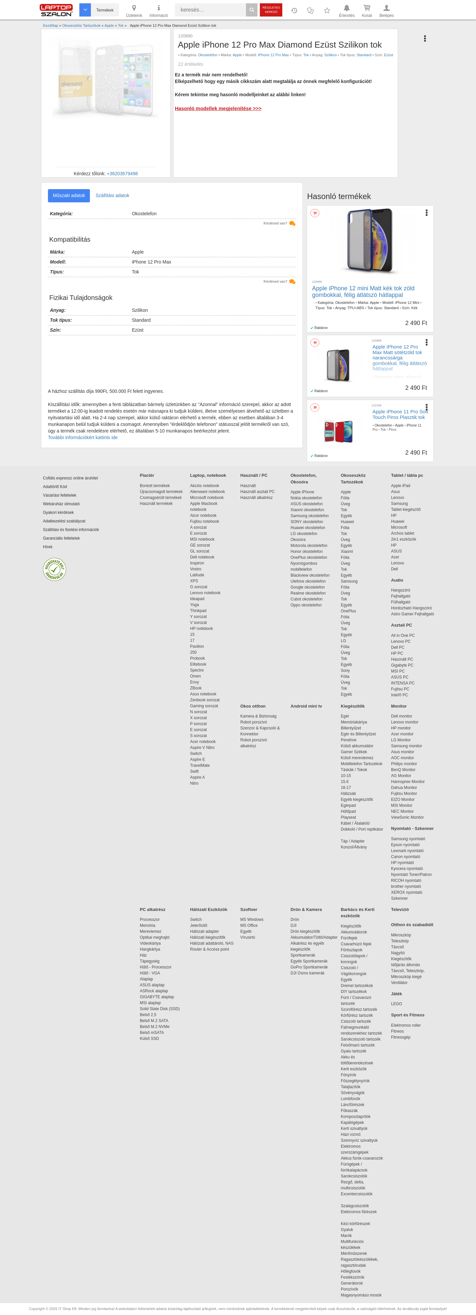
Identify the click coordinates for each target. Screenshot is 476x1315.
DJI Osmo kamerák (309, 973)
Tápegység (149, 961)
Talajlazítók (350, 1087)
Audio (397, 580)
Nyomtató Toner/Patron (411, 874)
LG (343, 640)
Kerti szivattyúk (354, 1128)
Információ (158, 10)
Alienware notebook (207, 491)
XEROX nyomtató (406, 892)
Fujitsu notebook (204, 521)
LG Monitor (401, 740)
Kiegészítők (353, 706)
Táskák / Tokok (354, 769)
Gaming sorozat (205, 706)
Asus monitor (402, 752)
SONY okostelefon (307, 521)
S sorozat (198, 735)
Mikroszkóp (401, 935)
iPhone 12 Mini (407, 303)
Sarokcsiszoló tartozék (360, 1039)
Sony (345, 670)
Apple (237, 55)
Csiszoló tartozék (356, 1021)
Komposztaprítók (356, 1116)
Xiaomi (347, 551)
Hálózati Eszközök (208, 909)
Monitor (399, 706)
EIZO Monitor (403, 799)
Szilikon (330, 55)
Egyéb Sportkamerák (310, 961)
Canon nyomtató (405, 856)
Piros (392, 429)
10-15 (346, 775)
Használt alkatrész (256, 497)
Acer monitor (402, 734)
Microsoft (399, 527)
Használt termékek (156, 503)
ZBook (196, 688)
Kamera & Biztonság (258, 716)
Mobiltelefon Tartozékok (361, 763)
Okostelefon (208, 55)
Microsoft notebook (206, 497)
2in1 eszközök (403, 539)
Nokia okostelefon (306, 498)
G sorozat (198, 587)
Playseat (348, 817)
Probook (197, 658)
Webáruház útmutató (61, 504)
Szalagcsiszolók (355, 1206)
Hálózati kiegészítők (207, 937)
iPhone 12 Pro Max (273, 55)
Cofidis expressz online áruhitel (70, 478)
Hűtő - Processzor (156, 967)
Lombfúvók (350, 1098)
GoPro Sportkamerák (309, 967)
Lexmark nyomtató (407, 850)
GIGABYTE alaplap (158, 997)
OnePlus (348, 611)
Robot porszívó (253, 722)
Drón (295, 919)
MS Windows (251, 919)
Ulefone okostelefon (308, 581)
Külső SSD (149, 1038)
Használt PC (402, 659)
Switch (196, 753)
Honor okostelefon (307, 551)
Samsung (349, 581)
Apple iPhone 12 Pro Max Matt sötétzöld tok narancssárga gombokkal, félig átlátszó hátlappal (400, 357)
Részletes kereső (271, 10)
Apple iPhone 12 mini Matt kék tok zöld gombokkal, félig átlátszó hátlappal (363, 291)
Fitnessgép (401, 1037)
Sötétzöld (396, 386)
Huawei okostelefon (308, 527)
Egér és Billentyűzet (358, 734)
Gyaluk (355, 1229)
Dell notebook (202, 557)
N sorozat (198, 712)
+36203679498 (122, 173)
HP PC (397, 653)
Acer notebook (203, 741)
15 (192, 634)
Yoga (194, 604)
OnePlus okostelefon (309, 557)
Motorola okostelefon (309, 545)
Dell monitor (401, 716)
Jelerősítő (198, 925)
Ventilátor (399, 982)
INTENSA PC (403, 683)
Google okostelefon (308, 587)
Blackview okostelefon (310, 575)
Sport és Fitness (407, 1014)
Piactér (147, 475)
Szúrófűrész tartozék (359, 1009)
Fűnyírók (348, 1075)
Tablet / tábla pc (407, 475)
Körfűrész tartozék (357, 1015)
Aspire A (197, 777)
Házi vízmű (350, 1134)
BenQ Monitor (403, 769)
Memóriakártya (354, 722)
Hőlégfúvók (351, 1271)
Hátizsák (348, 793)
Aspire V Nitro (203, 747)
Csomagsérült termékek (161, 497)
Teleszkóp (400, 941)
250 (193, 652)
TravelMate (201, 765)
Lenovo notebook (205, 593)
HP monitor (401, 728)
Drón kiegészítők (305, 931)
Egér (345, 716)
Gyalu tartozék (353, 1051)
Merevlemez (150, 931)
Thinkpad (198, 610)
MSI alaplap (150, 1003)
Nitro (194, 783)
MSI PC (398, 671)
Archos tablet (402, 533)
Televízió (400, 909)
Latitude (197, 575)
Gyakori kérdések (58, 512)
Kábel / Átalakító (356, 823)
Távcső (397, 947)
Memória (147, 925)
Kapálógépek (352, 1122)
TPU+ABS (355, 308)
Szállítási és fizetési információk (71, 529)
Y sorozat (198, 616)
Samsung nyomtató (408, 839)
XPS (194, 581)
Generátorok (352, 1283)
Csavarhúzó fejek (359, 944)
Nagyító (398, 953)
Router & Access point (209, 949)
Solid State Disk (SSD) (160, 1009)
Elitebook (198, 664)
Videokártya (150, 943)
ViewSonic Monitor (407, 817)
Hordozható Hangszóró (411, 608)
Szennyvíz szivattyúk (359, 1140)
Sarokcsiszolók (356, 1176)
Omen (195, 676)
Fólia (345, 498)
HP (394, 515)
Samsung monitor (406, 746)
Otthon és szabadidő (412, 924)
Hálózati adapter (204, 931)
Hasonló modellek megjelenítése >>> (218, 108)
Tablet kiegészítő (405, 509)
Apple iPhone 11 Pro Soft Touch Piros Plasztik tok (400, 414)
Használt (248, 485)
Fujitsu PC (400, 689)
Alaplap (146, 979)
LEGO (396, 1004)
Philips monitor (404, 763)
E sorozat (198, 533)
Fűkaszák (349, 1110)
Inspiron (197, 563)
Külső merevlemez (357, 758)
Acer (395, 557)
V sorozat (198, 622)
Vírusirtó (247, 937)
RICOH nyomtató (406, 880)
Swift (194, 771)
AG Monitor (401, 775)
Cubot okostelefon (307, 599)
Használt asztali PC (257, 491)
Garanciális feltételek (61, 538)
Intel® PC (399, 695)
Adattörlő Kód (55, 486)
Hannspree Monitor (408, 781)
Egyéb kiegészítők (357, 799)
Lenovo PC (401, 641)
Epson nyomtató (405, 844)
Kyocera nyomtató (407, 868)
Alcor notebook (203, 515)
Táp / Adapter (353, 841)
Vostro (195, 569)
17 (192, 640)
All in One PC (403, 635)
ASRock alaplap (155, 991)
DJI (294, 925)
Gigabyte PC (402, 665)
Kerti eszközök (354, 1069)
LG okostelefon (304, 533)
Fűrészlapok (355, 950)
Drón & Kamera (306, 909)
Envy (194, 682)
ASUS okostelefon (307, 504)
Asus (395, 491)
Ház (143, 955)
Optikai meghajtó (155, 937)
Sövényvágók (356, 1092)
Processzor (150, 919)
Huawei (347, 521)
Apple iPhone (302, 492)
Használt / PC (253, 475)
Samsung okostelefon (310, 516)
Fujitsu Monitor (404, 793)
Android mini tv (306, 706)
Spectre (197, 670)
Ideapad (197, 598)
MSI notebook (202, 539)
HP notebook (201, 628)
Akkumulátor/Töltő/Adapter (314, 937)
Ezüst (388, 55)
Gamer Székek (354, 752)
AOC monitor (402, 758)
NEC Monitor (402, 811)
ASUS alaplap (153, 985)
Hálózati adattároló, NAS (211, 943)
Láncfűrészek (356, 1104)
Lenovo (397, 497)
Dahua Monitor (404, 787)
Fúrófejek (352, 938)
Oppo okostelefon (306, 605)
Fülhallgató (401, 602)
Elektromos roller (406, 1025)
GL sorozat (199, 551)
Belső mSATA (153, 1032)
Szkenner (399, 898)
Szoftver (248, 909)
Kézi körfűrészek (359, 1223)
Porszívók (349, 1289)
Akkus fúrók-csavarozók (362, 1158)
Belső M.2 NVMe (156, 1026)
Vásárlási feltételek (59, 495)
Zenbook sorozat (204, 700)
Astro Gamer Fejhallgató (412, 614)
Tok (306, 55)
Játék (396, 993)
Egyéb (346, 516)
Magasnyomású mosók (361, 1295)
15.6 (344, 781)
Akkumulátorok (357, 932)
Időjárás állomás (405, 965)
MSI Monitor (402, 805)
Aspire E (197, 759)
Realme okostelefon (308, 593)
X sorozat (198, 718)
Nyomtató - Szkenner (412, 828)
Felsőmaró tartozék (358, 1045)
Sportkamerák (303, 955)
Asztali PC (401, 625)
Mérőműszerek (354, 1253)
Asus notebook (203, 694)
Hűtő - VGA (150, 973)
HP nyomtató (402, 862)
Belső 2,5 (148, 1014)
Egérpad (348, 805)
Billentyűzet (351, 728)
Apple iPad (400, 485)
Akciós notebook (204, 485)
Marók (351, 1235)
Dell (394, 569)
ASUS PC (400, 677)
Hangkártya (150, 949)
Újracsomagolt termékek (161, 491)
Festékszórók (352, 1277)
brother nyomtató (406, 886)
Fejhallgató (401, 596)
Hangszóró (400, 590)
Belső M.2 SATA (154, 1020)
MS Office (249, 925)
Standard (364, 55)
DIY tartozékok (354, 991)
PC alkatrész (152, 909)
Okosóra (298, 539)
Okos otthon (253, 706)
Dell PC (398, 647)
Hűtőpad (348, 811)
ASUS (396, 551)
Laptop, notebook (208, 475)
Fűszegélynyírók (357, 1081)
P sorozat (198, 723)
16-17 (346, 787)
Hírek (48, 547)
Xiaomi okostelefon (307, 510)
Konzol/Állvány (354, 847)
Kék (414, 308)
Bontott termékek (155, 485)
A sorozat (198, 527)
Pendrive (348, 740)
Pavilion (197, 646)
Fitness (397, 1031)
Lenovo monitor (404, 722)
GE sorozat (201, 545)
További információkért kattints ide (83, 437)
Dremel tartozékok (360, 985)
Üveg (345, 504)
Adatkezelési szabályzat (64, 521)
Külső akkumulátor (357, 746)
